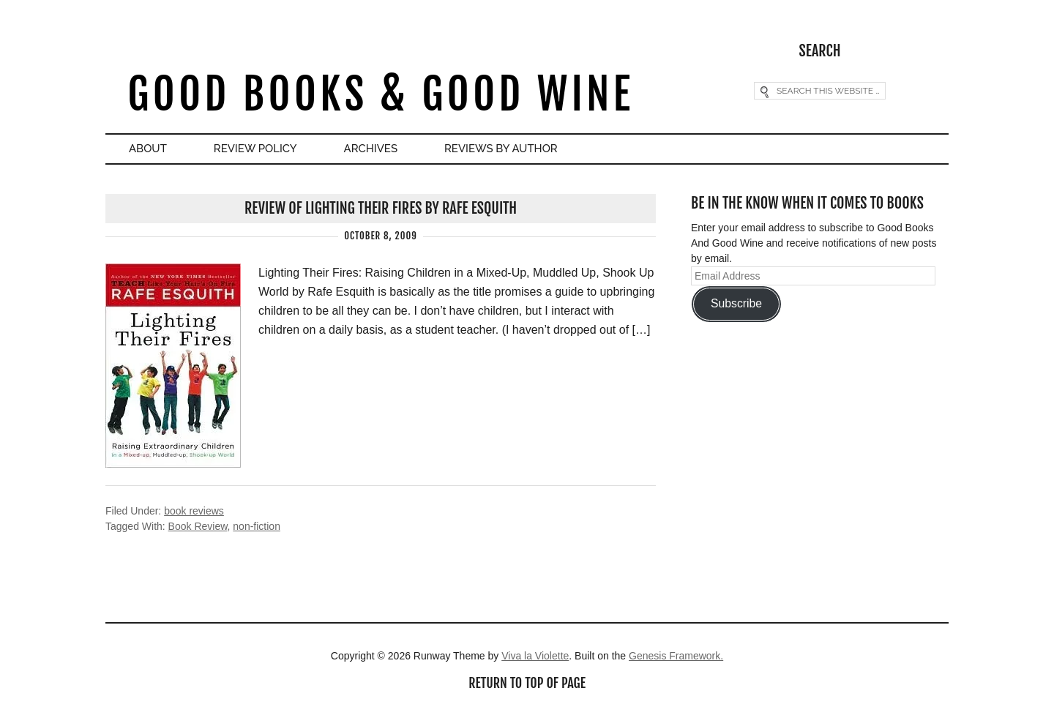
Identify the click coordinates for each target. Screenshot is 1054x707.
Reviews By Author (501, 148)
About (148, 148)
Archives (370, 148)
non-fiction (256, 526)
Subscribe (736, 303)
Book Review (198, 526)
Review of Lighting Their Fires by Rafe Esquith (380, 208)
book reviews (194, 511)
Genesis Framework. (676, 656)
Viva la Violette (535, 656)
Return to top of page (527, 683)
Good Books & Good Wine (380, 94)
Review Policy (255, 148)
